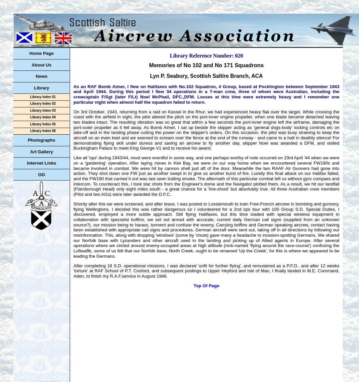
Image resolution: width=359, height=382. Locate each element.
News (41, 76)
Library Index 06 (43, 131)
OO (41, 174)
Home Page (41, 53)
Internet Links (41, 163)
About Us (41, 65)
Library (41, 87)
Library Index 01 (43, 97)
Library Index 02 (43, 103)
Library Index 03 (43, 110)
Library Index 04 (43, 117)
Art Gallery (41, 151)
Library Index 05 (43, 124)
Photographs (41, 140)
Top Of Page (207, 285)
